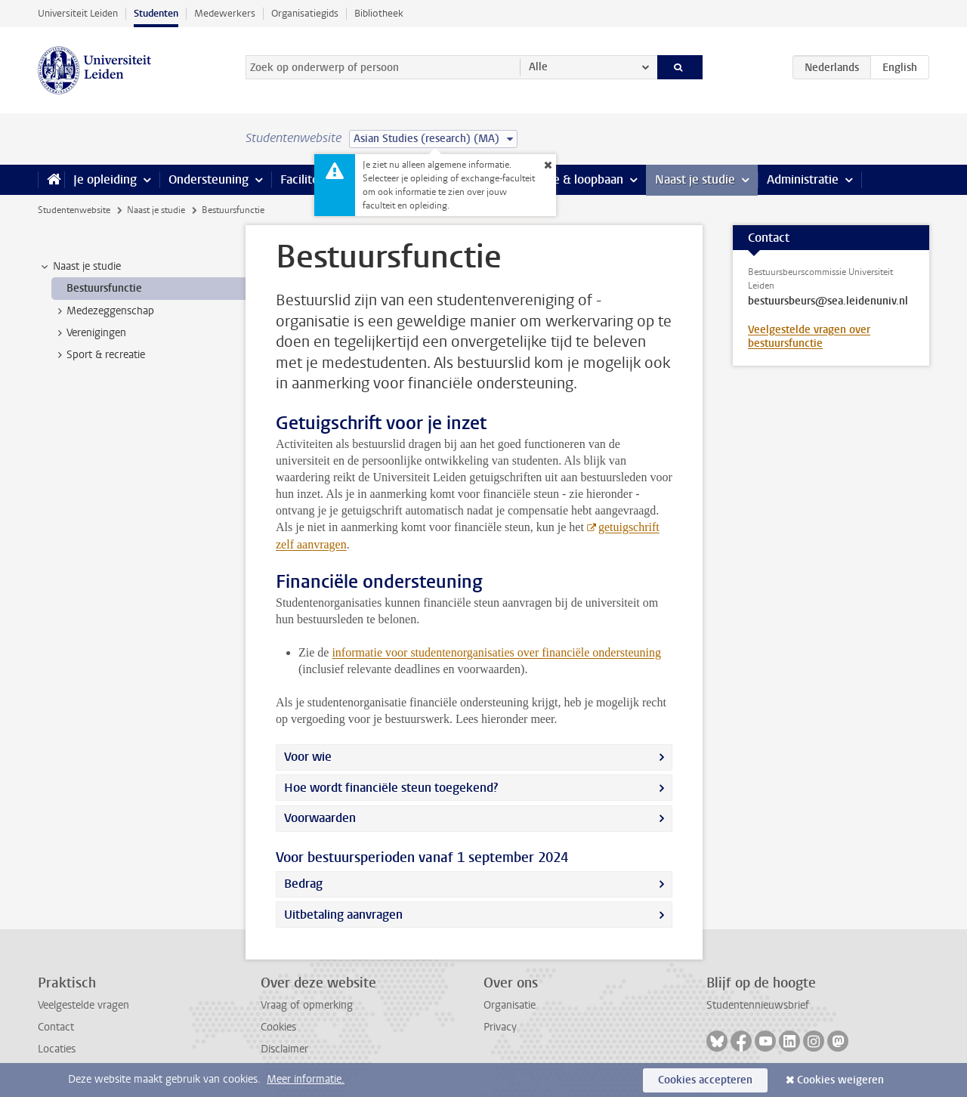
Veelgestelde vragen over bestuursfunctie (809, 337)
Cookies (278, 1027)
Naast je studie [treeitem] (80, 266)
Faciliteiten (310, 179)
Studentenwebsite (74, 210)
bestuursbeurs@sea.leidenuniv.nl (828, 301)
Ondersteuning (208, 179)
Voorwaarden (320, 818)
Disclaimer (284, 1049)
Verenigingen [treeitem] (89, 333)
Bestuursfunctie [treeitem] (104, 288)
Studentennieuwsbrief (757, 1005)
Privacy (500, 1027)
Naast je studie (695, 179)
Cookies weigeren (840, 1080)
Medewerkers (224, 13)
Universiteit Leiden (78, 13)
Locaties (57, 1049)
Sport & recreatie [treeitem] (98, 355)
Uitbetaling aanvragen (343, 914)
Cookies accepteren (705, 1080)
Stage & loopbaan (576, 179)
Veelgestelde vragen (83, 1005)
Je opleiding (105, 179)
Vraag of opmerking (307, 1005)
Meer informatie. (305, 1079)
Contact (56, 1027)
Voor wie (308, 757)
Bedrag (303, 884)
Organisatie (510, 1005)
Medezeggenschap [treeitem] (103, 311)
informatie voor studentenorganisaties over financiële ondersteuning (496, 652)
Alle (538, 67)
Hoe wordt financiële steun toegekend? (391, 788)
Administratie (803, 179)
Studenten (156, 13)
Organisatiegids (304, 13)
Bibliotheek (378, 13)
